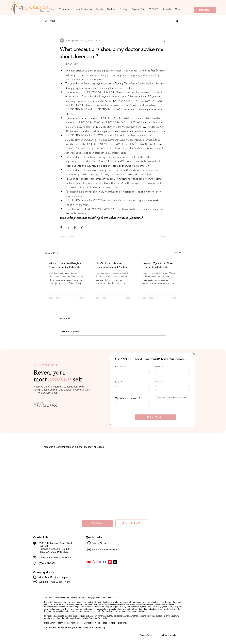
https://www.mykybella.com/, (160, 607)
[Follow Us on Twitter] (115, 562)
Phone (117, 382)
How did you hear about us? (127, 398)
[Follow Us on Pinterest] (110, 562)
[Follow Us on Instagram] (99, 562)
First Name (119, 367)
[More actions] (164, 40)
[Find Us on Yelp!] (94, 562)
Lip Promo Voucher (168, 635)
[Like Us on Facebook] (104, 562)
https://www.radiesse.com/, (56, 607)
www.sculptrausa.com (54, 609)
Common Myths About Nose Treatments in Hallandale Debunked (157, 265)
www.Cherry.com (91, 611)
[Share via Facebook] (61, 227)
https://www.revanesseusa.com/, (150, 604)
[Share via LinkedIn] (75, 227)
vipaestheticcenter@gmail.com (55, 557)
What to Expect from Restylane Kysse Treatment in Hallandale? (65, 265)
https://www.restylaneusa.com (112, 604)
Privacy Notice (99, 543)
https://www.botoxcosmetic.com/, (89, 607)
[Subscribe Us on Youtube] (89, 562)
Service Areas (146, 635)
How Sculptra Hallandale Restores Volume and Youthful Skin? (111, 265)
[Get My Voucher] (155, 417)
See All (178, 252)
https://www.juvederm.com (75, 604)
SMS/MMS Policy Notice (104, 549)
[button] (64, 10)
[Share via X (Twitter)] (68, 227)
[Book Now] (205, 10)
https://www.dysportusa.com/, (126, 607)
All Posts (50, 20)
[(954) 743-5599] (131, 523)
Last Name (159, 367)
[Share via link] (82, 227)
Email (157, 382)
